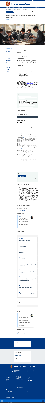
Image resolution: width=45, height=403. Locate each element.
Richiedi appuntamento (22, 180)
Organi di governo (8, 377)
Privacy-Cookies (18, 400)
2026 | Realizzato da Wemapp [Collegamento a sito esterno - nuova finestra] (9, 402)
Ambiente (17, 386)
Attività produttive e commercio (19, 379)
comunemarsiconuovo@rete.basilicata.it (10, 396)
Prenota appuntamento (27, 390)
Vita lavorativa (17, 378)
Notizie (28, 376)
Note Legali (22, 400)
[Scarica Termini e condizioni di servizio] (21, 210)
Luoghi (6, 382)
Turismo (17, 381)
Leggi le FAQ (26, 391)
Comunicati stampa (30, 377)
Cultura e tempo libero (18, 377)
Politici (6, 380)
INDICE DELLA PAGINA (9, 48)
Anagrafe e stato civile (18, 376)
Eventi (28, 378)
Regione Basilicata (28, 0)
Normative (29, 384)
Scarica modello (21, 295)
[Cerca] (38, 4)
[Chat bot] (43, 401)
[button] (35, 0)
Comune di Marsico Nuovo (20, 4)
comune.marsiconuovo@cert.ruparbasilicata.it (11, 395)
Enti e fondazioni (7, 379)
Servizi (9, 9)
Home (6, 9)
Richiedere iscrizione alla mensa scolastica (22, 9)
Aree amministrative (8, 376)
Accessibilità (27, 400)
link (23, 135)
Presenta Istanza (22, 176)
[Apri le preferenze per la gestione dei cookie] (2, 401)
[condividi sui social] (33, 11)
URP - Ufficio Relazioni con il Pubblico (10, 397)
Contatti (7, 389)
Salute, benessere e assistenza (19, 387)
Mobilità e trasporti (18, 382)
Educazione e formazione (13, 9)
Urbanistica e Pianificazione (19, 380)
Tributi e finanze (18, 385)
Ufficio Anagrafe (21, 216)
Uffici (6, 378)
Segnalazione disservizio (27, 392)
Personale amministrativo (8, 381)
